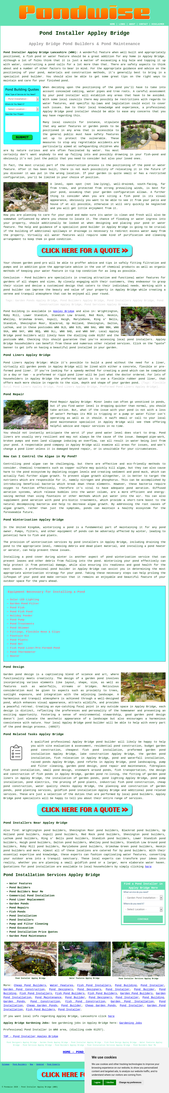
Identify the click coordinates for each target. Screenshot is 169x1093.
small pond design (57, 770)
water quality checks (53, 786)
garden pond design (81, 766)
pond (118, 87)
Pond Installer (152, 985)
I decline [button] (110, 1082)
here (148, 866)
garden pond (32, 262)
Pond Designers (61, 989)
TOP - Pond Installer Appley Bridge (30, 1036)
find (15, 830)
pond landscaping (142, 762)
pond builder (13, 289)
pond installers (139, 339)
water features (54, 103)
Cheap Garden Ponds (42, 1005)
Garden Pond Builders (136, 993)
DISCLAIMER (158, 24)
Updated (40, 1064)
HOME (112, 24)
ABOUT (132, 24)
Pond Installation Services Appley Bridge (51, 875)
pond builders (25, 335)
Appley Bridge (63, 311)
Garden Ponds (14, 1001)
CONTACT (143, 24)
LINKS (122, 24)
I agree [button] (97, 1082)
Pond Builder (144, 989)
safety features (106, 134)
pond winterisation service (127, 556)
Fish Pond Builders (69, 993)
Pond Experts (53, 1064)
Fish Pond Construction (85, 1001)
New (31, 1064)
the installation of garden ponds (72, 778)
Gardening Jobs (130, 1022)
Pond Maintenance (48, 997)
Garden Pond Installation (132, 1001)
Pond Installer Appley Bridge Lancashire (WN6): (40, 52)
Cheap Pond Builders (30, 985)
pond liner (147, 378)
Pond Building (126, 985)
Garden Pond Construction (24, 989)
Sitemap (5, 1064)
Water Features (61, 985)
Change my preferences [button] (130, 1082)
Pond (6, 311)
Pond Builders (20, 1064)
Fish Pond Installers (94, 985)
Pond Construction (45, 1001)
